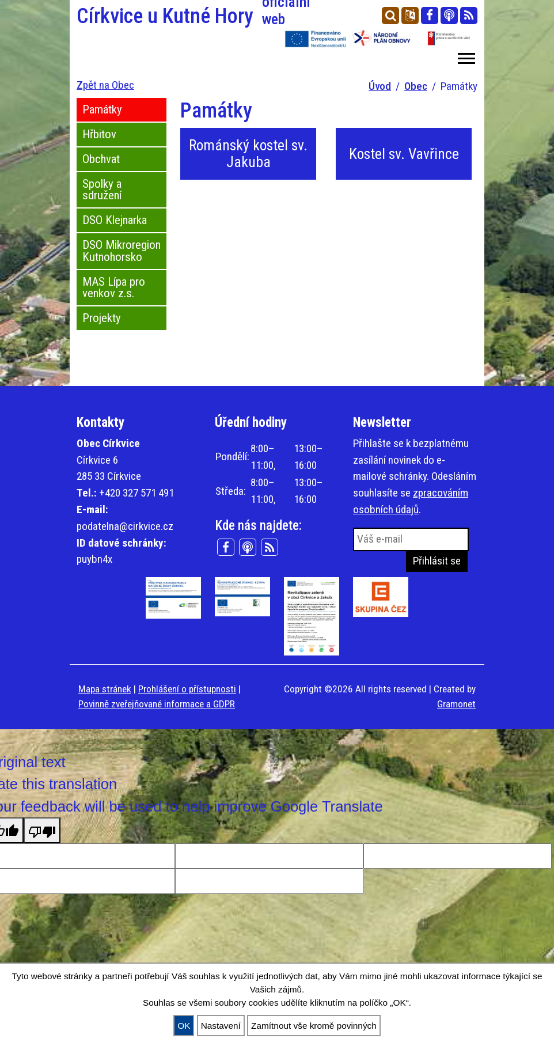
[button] (465, 56)
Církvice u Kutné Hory (173, 16)
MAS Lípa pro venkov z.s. (113, 288)
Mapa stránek (104, 689)
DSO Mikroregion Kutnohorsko (121, 251)
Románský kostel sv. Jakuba (248, 153)
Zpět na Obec (105, 85)
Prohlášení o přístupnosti (187, 689)
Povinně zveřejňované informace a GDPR (156, 704)
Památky (102, 109)
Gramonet (456, 704)
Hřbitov (99, 134)
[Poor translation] (42, 830)
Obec (415, 86)
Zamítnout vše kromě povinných (314, 1025)
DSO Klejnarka (114, 220)
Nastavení (221, 1025)
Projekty (101, 318)
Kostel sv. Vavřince (404, 153)
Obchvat (101, 159)
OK (183, 1025)
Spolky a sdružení (102, 190)
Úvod (380, 86)
